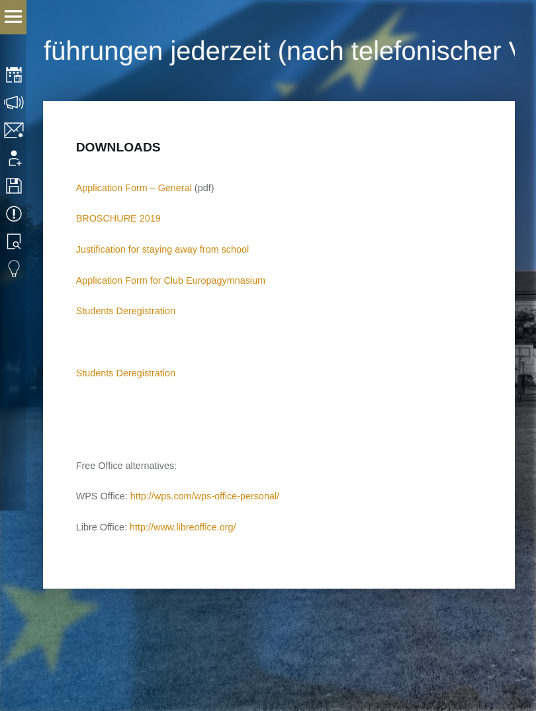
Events (14, 213)
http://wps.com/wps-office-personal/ (204, 496)
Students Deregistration (125, 311)
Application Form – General (134, 188)
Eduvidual (14, 269)
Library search (14, 241)
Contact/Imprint (14, 130)
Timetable (14, 74)
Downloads (14, 185)
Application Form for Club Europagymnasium (170, 280)
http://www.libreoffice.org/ (183, 527)
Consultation (14, 102)
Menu (13, 17)
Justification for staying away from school (162, 249)
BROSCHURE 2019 (118, 218)
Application (14, 158)
